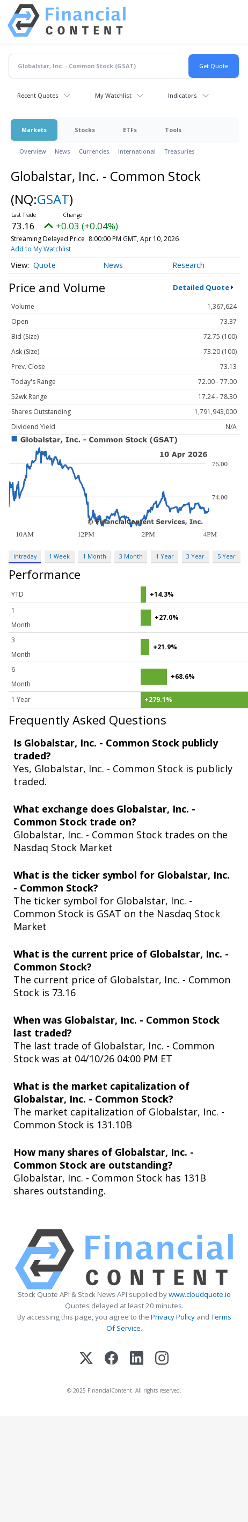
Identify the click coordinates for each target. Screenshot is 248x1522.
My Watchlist (113, 95)
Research (188, 265)
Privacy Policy (173, 1317)
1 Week (59, 556)
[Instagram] (162, 1359)
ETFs (130, 130)
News (62, 151)
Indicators (182, 95)
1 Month (94, 556)
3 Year (195, 556)
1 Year (165, 556)
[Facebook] (111, 1359)
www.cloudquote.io (200, 1294)
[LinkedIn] (137, 1359)
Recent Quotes (38, 95)
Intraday (25, 556)
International (137, 151)
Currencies (94, 151)
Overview (32, 151)
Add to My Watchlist (41, 248)
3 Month (131, 556)
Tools (173, 130)
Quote (44, 265)
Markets (34, 130)
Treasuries (179, 151)
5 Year (226, 556)
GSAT (53, 199)
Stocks (85, 130)
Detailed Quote (201, 287)
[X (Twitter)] (86, 1359)
